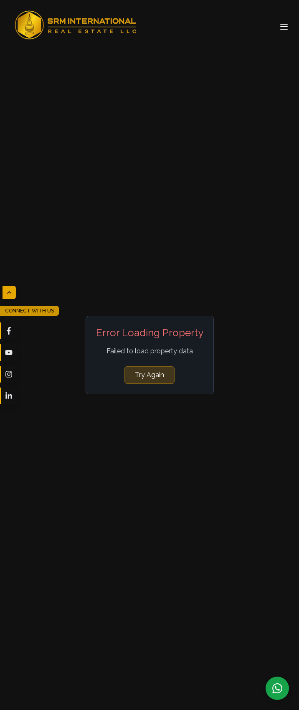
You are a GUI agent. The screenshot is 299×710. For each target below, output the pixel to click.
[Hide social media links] (9, 292)
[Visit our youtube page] (8, 352)
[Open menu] (284, 26)
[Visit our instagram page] (8, 374)
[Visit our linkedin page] (8, 396)
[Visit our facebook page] (8, 330)
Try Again (149, 375)
